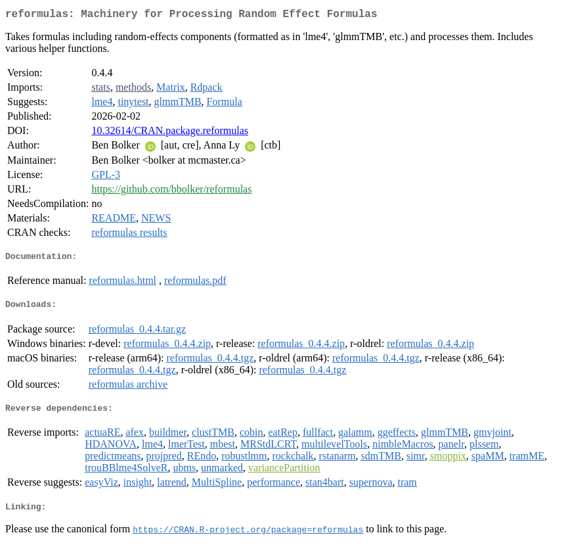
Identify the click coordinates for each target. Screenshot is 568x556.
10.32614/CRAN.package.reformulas (169, 133)
